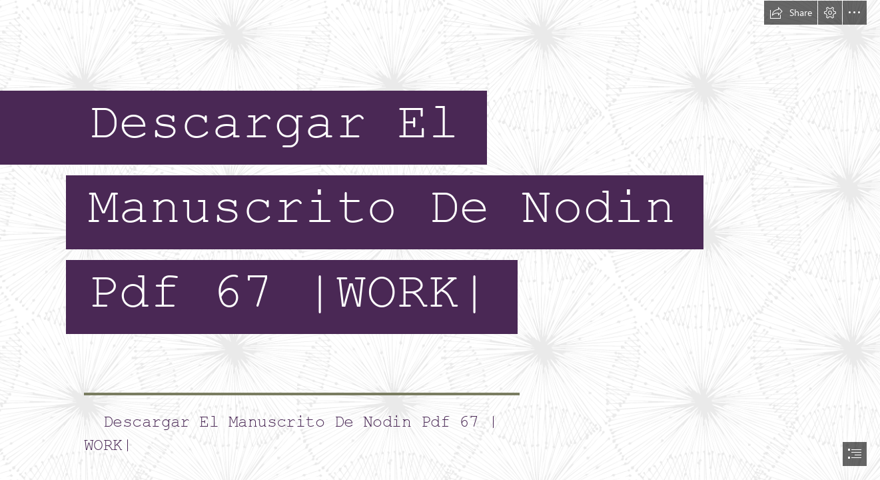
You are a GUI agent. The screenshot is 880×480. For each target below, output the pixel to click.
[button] (790, 13)
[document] (440, 240)
